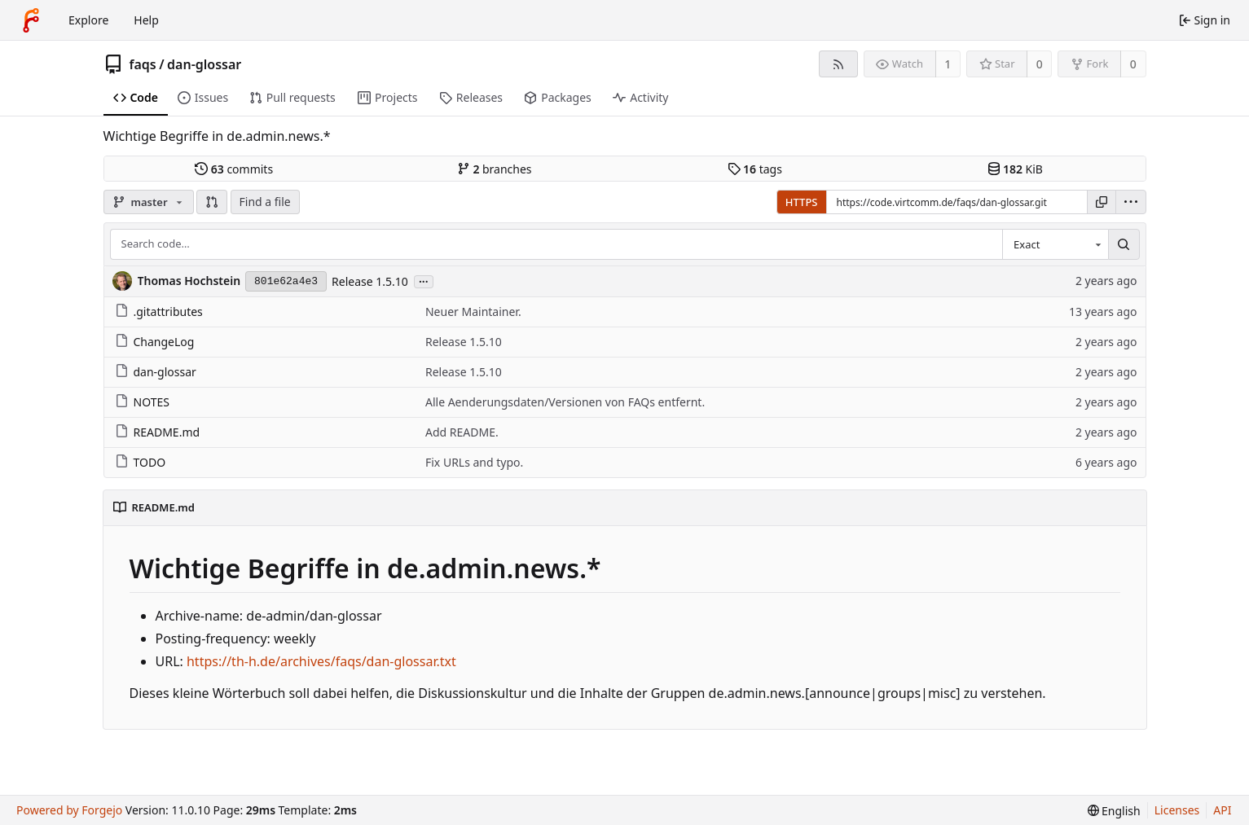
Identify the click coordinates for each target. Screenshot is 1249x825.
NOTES (142, 402)
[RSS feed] (838, 63)
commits (234, 169)
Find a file (265, 201)
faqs (143, 64)
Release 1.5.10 (370, 281)
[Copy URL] (1101, 202)
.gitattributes (159, 311)
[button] (211, 202)
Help (146, 20)
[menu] (1130, 202)
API (1222, 810)
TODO (140, 462)
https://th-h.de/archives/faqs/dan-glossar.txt (321, 661)
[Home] (31, 20)
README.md (157, 432)
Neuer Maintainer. (473, 311)
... (424, 280)
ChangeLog (155, 341)
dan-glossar (204, 64)
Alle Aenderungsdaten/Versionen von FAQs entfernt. (565, 402)
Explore (88, 20)
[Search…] (1123, 244)
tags (755, 169)
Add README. (462, 432)
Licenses (1177, 810)
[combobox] (1055, 244)
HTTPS (801, 202)
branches (494, 169)
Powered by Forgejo (69, 810)
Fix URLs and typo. (474, 462)
